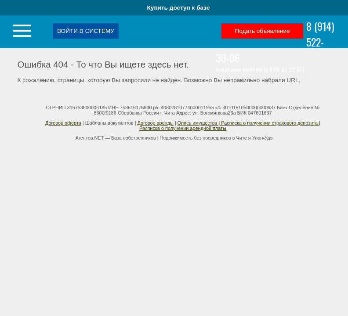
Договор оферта (63, 123)
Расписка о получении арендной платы (182, 128)
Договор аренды (155, 123)
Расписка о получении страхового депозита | (270, 123)
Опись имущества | (199, 123)
